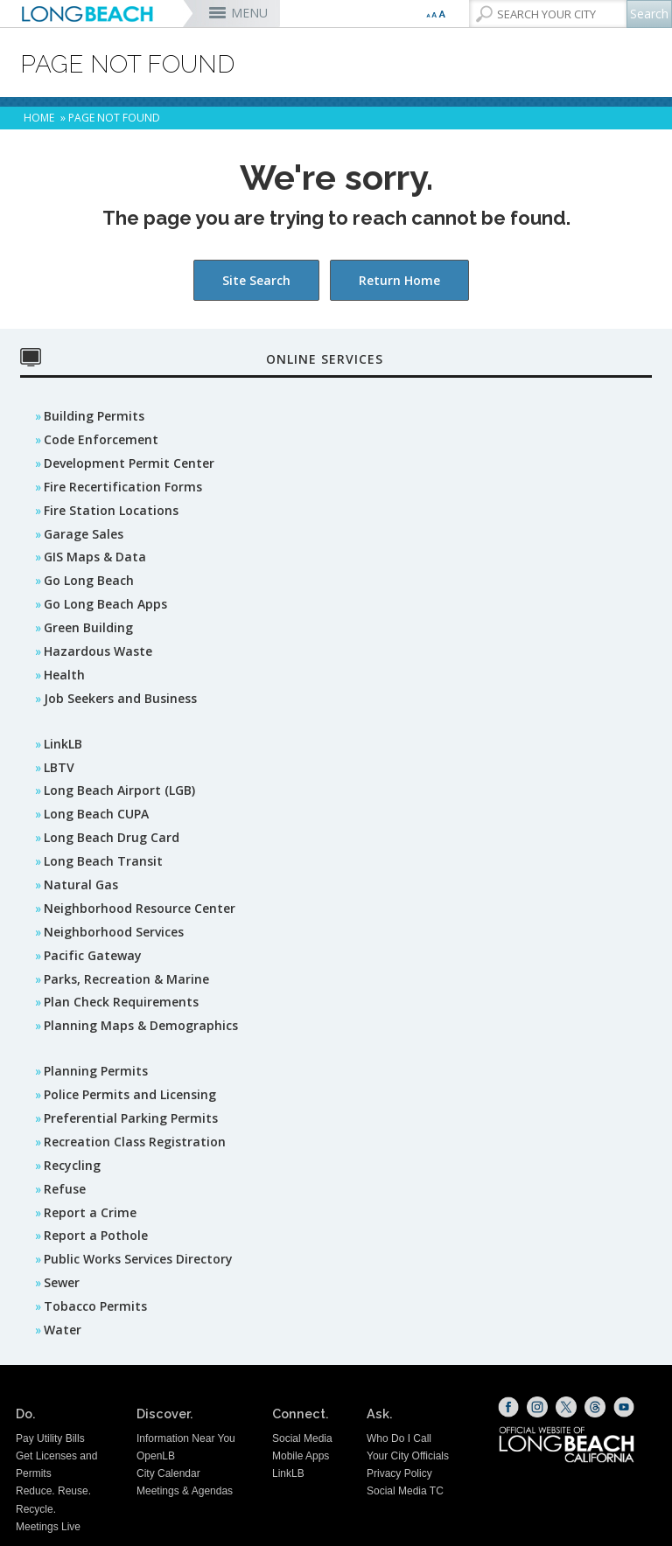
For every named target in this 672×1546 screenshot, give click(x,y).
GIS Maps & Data (95, 556)
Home (39, 117)
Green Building (88, 627)
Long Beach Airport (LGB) (119, 790)
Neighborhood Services (114, 931)
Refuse (65, 1188)
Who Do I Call (399, 1438)
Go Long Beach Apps (105, 603)
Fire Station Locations (111, 510)
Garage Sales (83, 534)
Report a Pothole (96, 1235)
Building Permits (94, 415)
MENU (249, 12)
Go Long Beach (89, 580)
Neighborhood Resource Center (139, 908)
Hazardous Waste (98, 651)
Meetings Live (48, 1527)
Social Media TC (405, 1491)
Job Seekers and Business (120, 698)
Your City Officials (408, 1456)
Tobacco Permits (95, 1306)
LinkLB (63, 743)
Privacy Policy (399, 1473)
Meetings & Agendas (184, 1491)
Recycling (72, 1165)
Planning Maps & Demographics (141, 1025)
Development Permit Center (129, 463)
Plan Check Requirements (121, 1001)
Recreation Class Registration (135, 1141)
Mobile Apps (300, 1456)
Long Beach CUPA (96, 813)
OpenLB (155, 1456)
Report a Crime (90, 1212)
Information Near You (185, 1438)
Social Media (302, 1438)
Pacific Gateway (93, 955)
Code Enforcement (101, 439)
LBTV (59, 767)
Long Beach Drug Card (111, 837)
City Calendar (168, 1473)
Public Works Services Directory (138, 1258)
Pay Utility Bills (50, 1438)
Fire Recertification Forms (123, 486)
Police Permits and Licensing (130, 1094)
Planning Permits (96, 1070)
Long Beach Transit (103, 861)
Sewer (62, 1282)
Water (62, 1329)
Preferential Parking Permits (131, 1118)
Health (64, 674)
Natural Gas (81, 884)
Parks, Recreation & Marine (126, 979)
